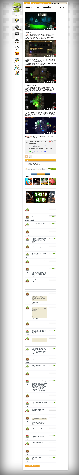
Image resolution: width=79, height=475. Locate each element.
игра (27, 34)
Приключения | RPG (17, 33)
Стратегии (16, 54)
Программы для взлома (17, 67)
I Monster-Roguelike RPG (52, 186)
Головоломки (17, 60)
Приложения (41, 3)
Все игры (34, 3)
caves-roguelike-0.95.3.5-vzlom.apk (39, 151)
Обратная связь (63, 472)
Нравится (53, 208)
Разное (48, 3)
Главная (27, 3)
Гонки (16, 47)
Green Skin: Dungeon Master (44, 186)
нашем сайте (28, 136)
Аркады (16, 20)
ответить (33, 219)
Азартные (16, 74)
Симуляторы (17, 40)
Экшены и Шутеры (17, 27)
